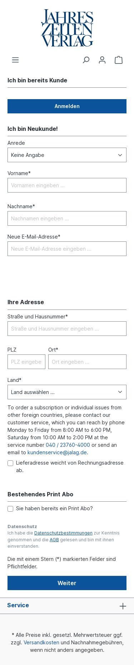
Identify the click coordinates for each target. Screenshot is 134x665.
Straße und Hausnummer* (38, 316)
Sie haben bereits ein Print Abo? (54, 508)
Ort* (53, 350)
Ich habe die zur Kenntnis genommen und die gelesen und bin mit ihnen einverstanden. (64, 539)
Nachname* (21, 206)
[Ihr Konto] (102, 60)
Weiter (67, 583)
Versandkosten (41, 642)
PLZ (12, 350)
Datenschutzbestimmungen (63, 533)
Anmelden (67, 106)
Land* (14, 380)
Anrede (16, 143)
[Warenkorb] (118, 60)
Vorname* (19, 173)
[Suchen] (86, 60)
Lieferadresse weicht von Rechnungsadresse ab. (70, 466)
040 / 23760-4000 (68, 445)
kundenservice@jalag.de (57, 452)
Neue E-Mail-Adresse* (34, 237)
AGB (54, 539)
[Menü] (15, 60)
